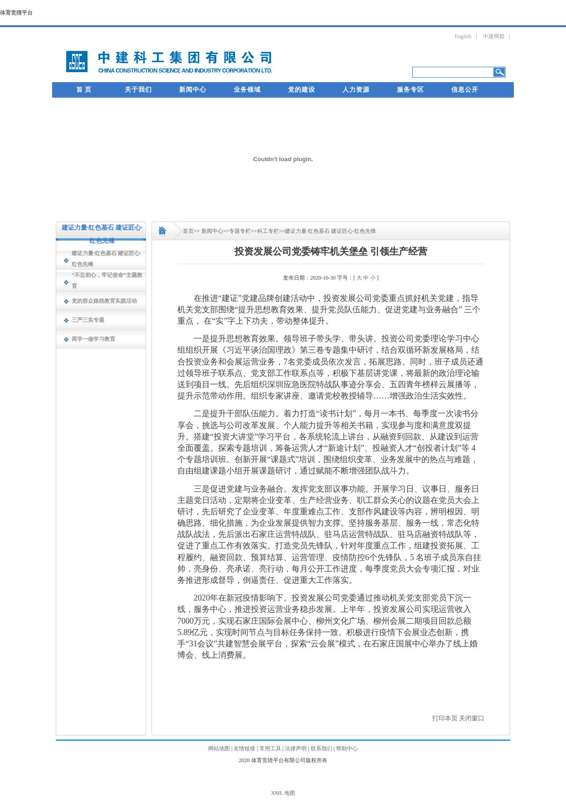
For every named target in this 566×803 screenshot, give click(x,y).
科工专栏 (268, 231)
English (463, 36)
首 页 (84, 89)
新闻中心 (192, 89)
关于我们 (138, 89)
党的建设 (301, 89)
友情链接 (244, 748)
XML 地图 (283, 793)
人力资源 (356, 89)
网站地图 (219, 748)
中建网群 (494, 36)
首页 (188, 231)
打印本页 (445, 718)
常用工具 (270, 748)
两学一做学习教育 (93, 339)
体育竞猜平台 (16, 13)
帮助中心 (347, 748)
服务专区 (410, 89)
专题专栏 (240, 231)
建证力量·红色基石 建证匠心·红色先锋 (330, 231)
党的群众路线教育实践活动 (104, 301)
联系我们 (321, 748)
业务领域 (247, 89)
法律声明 (296, 748)
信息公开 (464, 89)
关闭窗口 (471, 718)
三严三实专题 (88, 320)
